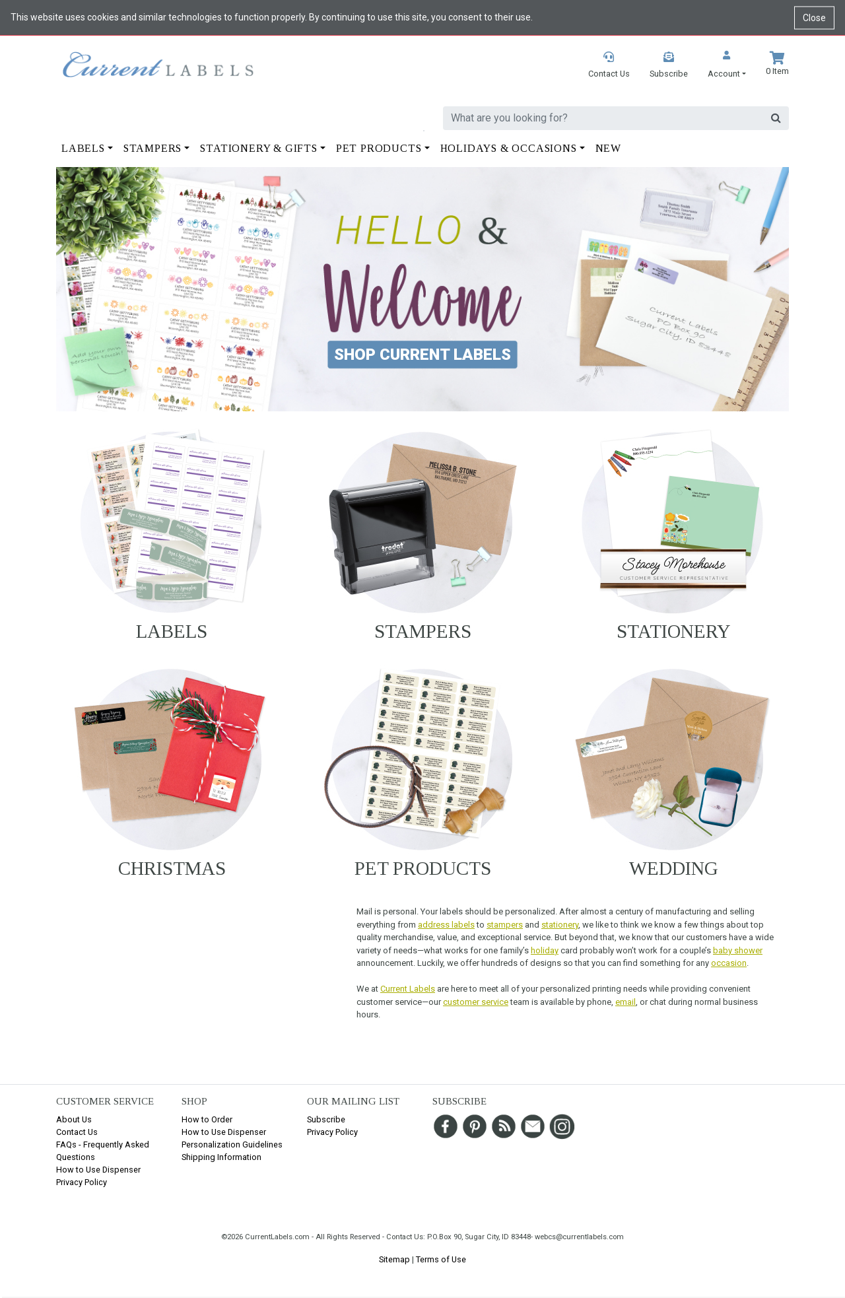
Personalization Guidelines (232, 1144)
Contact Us (77, 1132)
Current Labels (407, 989)
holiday (544, 950)
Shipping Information (221, 1157)
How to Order (207, 1119)
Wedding (673, 868)
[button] (727, 65)
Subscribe (326, 1119)
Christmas (172, 868)
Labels (171, 631)
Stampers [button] (152, 148)
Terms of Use (441, 1259)
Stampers (422, 631)
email (625, 1002)
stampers (505, 925)
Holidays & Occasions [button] (508, 148)
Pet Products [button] (379, 148)
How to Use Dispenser (98, 1170)
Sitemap (394, 1259)
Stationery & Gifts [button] (258, 148)
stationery (559, 925)
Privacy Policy (81, 1182)
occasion (729, 963)
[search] (603, 118)
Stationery (674, 631)
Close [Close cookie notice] (814, 17)
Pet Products (423, 868)
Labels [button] (83, 148)
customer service (475, 1002)
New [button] (608, 148)
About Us (74, 1119)
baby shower (737, 950)
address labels (446, 925)
